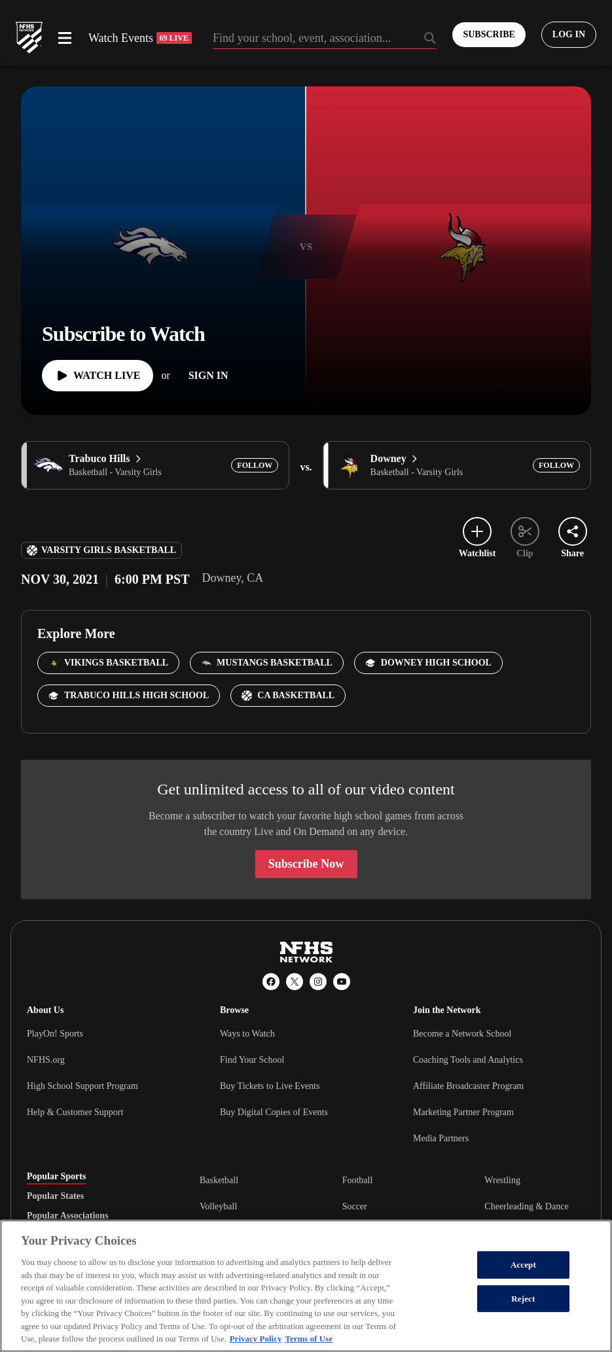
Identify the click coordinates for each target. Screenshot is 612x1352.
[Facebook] (270, 981)
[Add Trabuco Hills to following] (254, 465)
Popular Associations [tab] (68, 1215)
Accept (523, 1265)
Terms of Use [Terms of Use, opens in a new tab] (308, 1338)
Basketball (219, 1180)
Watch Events (140, 37)
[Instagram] (318, 981)
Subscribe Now (306, 863)
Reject (523, 1299)
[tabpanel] (392, 1206)
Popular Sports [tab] (56, 1176)
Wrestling (502, 1180)
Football (357, 1180)
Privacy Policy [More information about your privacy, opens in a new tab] (256, 1338)
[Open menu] (65, 38)
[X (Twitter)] (294, 981)
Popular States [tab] (55, 1196)
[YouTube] (341, 981)
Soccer (354, 1206)
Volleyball (218, 1206)
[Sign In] (208, 375)
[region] (306, 1286)
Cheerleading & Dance (526, 1206)
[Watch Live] (97, 375)
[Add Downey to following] (556, 465)
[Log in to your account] (568, 35)
